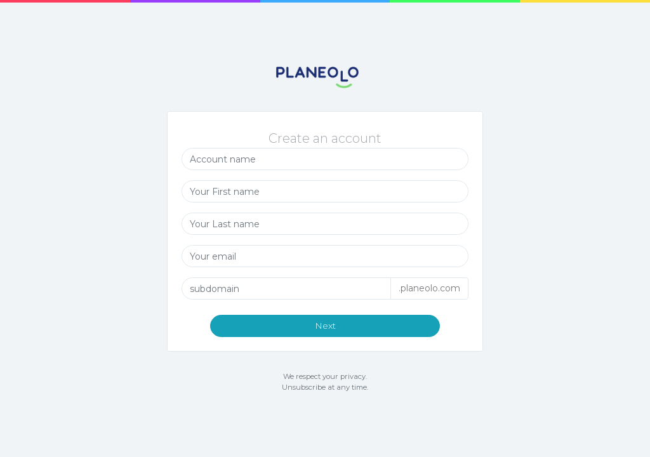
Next (325, 326)
